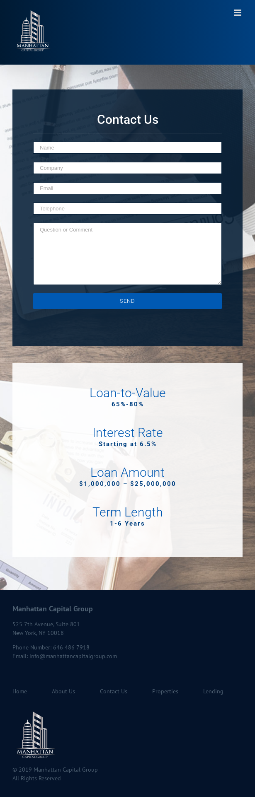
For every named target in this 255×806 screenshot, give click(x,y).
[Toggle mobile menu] (238, 12)
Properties (165, 691)
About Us (63, 691)
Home (19, 691)
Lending (213, 691)
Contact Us (113, 691)
